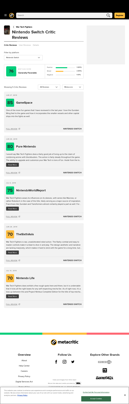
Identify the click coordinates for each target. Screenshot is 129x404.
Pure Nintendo (26, 146)
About (24, 360)
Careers (24, 371)
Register (119, 15)
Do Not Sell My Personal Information (96, 392)
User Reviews (25, 45)
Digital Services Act (24, 381)
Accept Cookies (96, 399)
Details (36, 45)
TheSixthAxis (25, 234)
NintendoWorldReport (31, 190)
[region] (64, 395)
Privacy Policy (24, 376)
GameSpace (24, 102)
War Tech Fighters (22, 26)
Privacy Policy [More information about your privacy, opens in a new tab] (22, 395)
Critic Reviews (10, 45)
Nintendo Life (25, 278)
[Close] (125, 395)
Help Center (24, 366)
